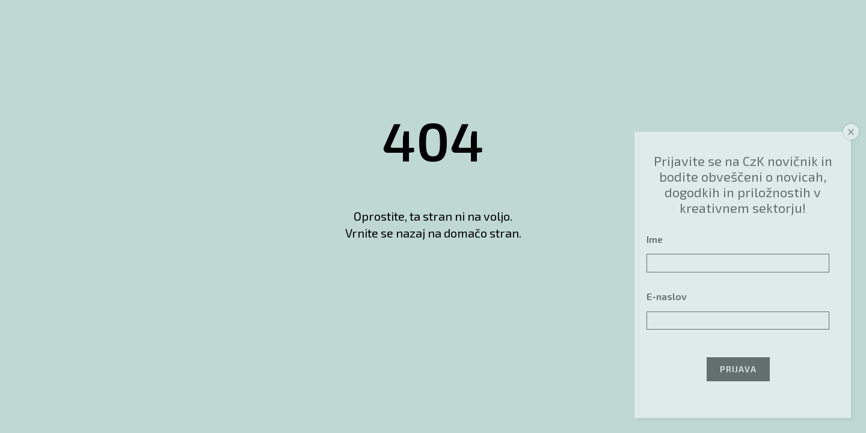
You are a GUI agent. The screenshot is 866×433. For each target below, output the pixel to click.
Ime (654, 239)
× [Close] (851, 132)
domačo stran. (482, 233)
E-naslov (666, 296)
